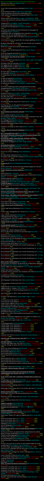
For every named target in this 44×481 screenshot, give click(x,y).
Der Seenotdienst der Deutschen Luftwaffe (12, 111)
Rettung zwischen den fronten (9, 391)
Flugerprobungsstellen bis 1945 (9, 188)
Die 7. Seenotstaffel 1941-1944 (9, 133)
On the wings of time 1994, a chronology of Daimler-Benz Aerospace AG (21, 376)
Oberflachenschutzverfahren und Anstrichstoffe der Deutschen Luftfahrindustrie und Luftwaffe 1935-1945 (18, 372)
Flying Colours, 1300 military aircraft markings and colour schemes (19, 195)
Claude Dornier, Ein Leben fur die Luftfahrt (13, 56)
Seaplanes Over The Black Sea (9, 407)
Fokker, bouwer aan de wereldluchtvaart (12, 205)
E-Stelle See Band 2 (6, 183)
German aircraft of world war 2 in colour (12, 221)
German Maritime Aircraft (8, 225)
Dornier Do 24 (5, 163)
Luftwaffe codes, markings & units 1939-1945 (13, 338)
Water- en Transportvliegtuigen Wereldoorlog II (14, 463)
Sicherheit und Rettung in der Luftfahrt (11, 412)
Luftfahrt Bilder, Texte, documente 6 (11, 330)
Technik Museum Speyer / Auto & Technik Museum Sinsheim (18, 428)
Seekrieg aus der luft (6, 410)
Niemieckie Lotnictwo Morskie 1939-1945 (12, 368)
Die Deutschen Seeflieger (8, 145)
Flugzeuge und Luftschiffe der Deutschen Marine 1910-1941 (17, 191)
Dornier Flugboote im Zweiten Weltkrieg (12, 170)
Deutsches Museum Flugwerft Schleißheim (12, 130)
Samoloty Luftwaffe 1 (7, 403)
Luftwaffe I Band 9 (6, 341)
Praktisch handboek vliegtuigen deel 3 (11, 381)
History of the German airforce (9, 261)
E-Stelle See (4, 181)
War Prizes (4, 462)
